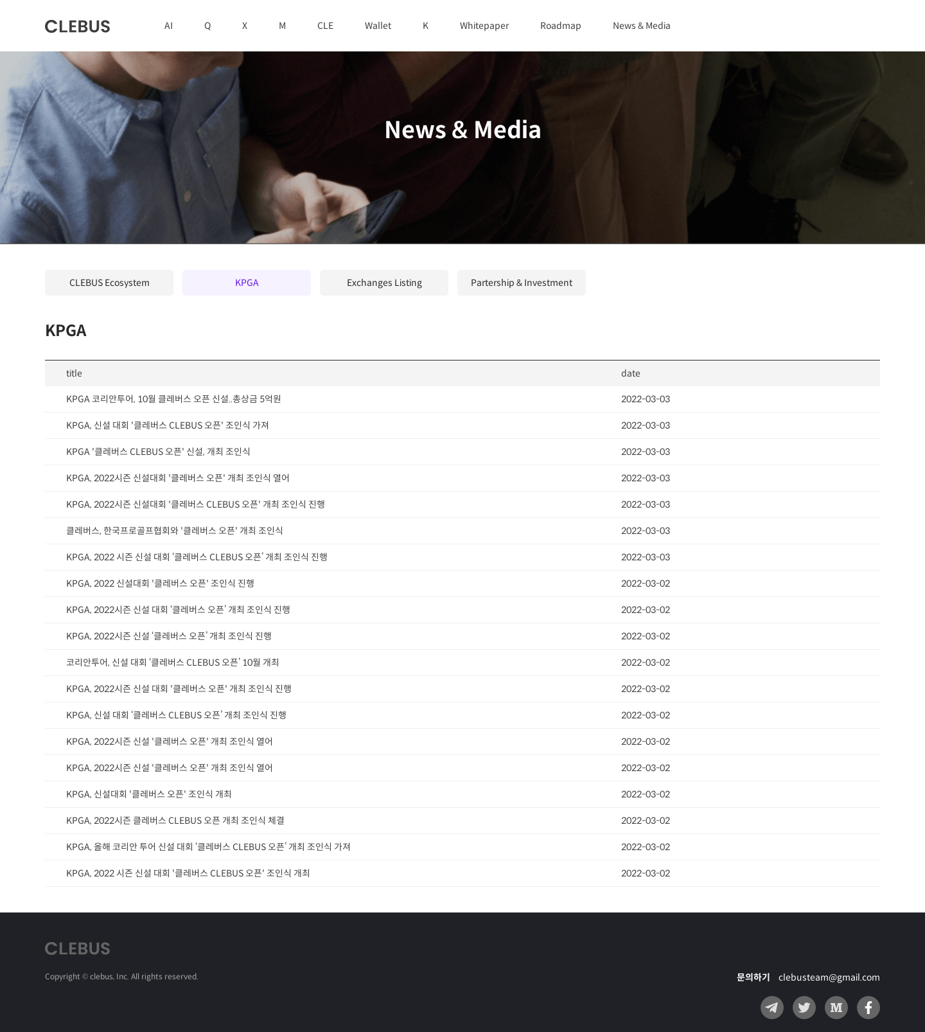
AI (168, 25)
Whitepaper (484, 25)
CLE (325, 25)
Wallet (378, 25)
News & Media (642, 25)
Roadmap (560, 25)
